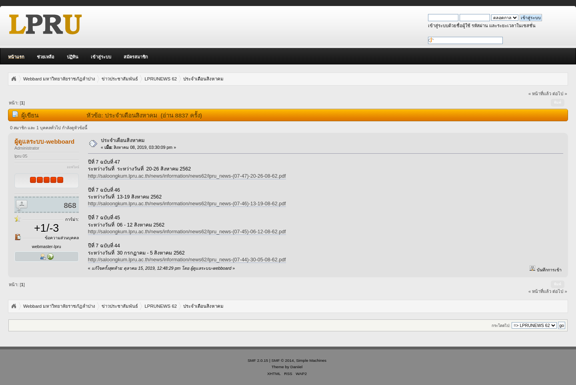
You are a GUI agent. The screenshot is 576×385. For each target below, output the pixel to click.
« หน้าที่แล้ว (539, 93)
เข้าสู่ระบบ (101, 56)
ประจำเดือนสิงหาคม (122, 140)
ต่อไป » (559, 93)
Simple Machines (311, 360)
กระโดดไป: (501, 325)
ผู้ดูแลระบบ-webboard (44, 141)
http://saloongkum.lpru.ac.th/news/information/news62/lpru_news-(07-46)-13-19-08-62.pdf (187, 204)
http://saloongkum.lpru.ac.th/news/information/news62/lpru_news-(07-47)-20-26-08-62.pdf (187, 176)
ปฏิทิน (72, 56)
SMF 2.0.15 (258, 360)
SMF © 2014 (283, 360)
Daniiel (296, 367)
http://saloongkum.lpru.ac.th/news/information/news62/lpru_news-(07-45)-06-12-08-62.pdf (187, 232)
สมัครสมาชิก (136, 56)
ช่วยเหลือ (45, 56)
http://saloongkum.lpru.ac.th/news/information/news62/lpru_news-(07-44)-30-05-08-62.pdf (187, 260)
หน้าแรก (16, 56)
